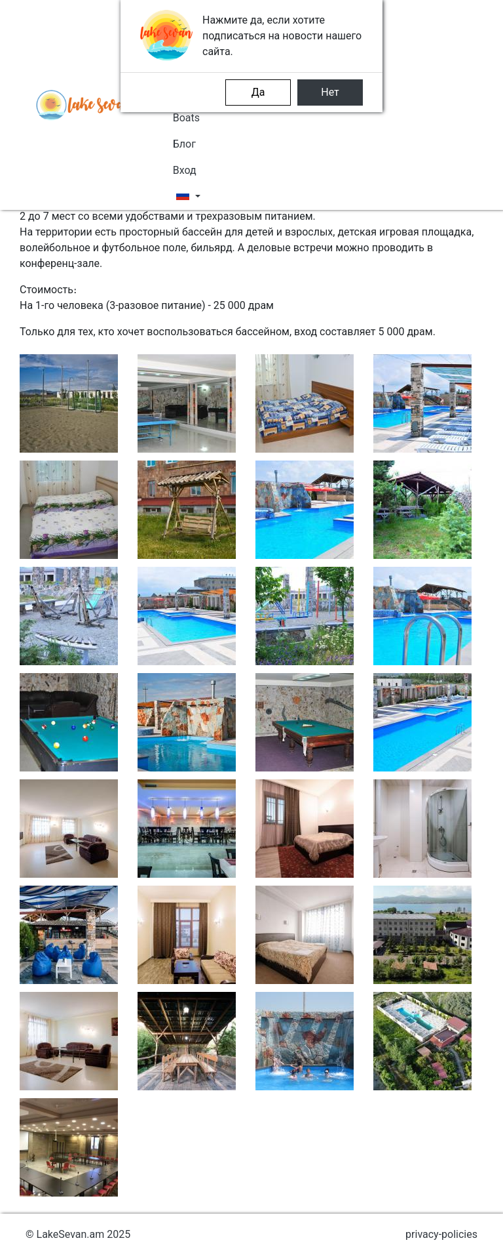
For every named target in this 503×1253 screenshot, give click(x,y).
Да (258, 92)
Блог (184, 144)
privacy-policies (441, 1234)
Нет (330, 92)
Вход (184, 170)
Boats (186, 118)
